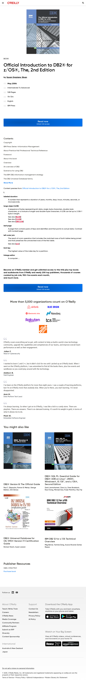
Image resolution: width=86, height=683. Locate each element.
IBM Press (11, 106)
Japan (5, 652)
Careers (5, 612)
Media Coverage (9, 619)
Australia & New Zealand (12, 648)
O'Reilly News (7, 616)
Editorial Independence (35, 678)
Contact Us (33, 609)
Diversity (5, 633)
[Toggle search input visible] (83, 3)
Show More (8, 183)
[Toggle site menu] (3, 3)
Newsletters (33, 612)
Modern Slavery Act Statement (56, 678)
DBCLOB (19, 221)
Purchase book (10, 571)
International (8, 643)
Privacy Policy (34, 616)
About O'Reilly (9, 604)
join (17, 244)
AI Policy (32, 619)
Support (33, 604)
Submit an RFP (8, 629)
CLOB (18, 219)
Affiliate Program (9, 626)
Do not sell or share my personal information (18, 668)
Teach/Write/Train (10, 609)
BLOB (18, 217)
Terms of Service (8, 678)
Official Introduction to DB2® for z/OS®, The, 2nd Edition (46, 188)
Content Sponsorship (11, 636)
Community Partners (10, 623)
